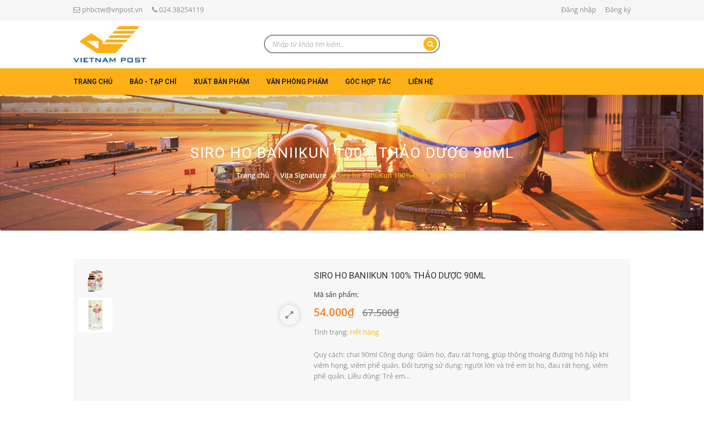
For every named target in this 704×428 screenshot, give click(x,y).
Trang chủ (92, 82)
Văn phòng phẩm (297, 82)
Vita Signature (303, 175)
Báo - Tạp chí (153, 82)
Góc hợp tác (368, 82)
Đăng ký (618, 9)
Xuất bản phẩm (221, 82)
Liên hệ (420, 82)
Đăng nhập (578, 9)
